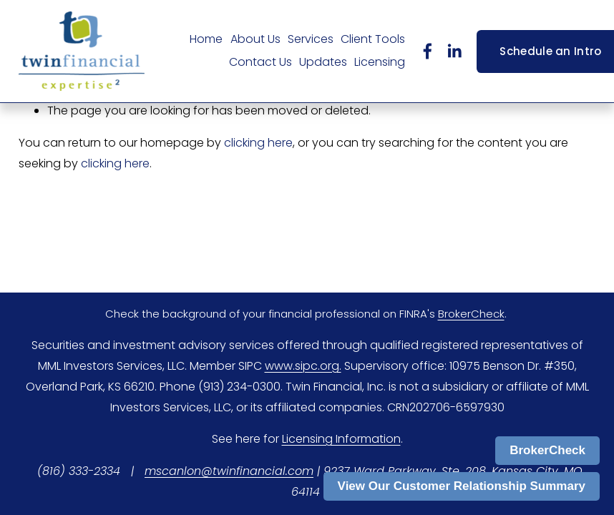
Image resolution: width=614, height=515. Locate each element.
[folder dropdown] (255, 40)
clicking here (258, 142)
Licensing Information (341, 439)
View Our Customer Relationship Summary (461, 486)
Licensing (379, 62)
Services (310, 39)
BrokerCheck (547, 450)
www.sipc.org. (303, 366)
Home (206, 39)
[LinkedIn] (454, 51)
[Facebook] (427, 51)
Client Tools (373, 39)
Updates (323, 62)
